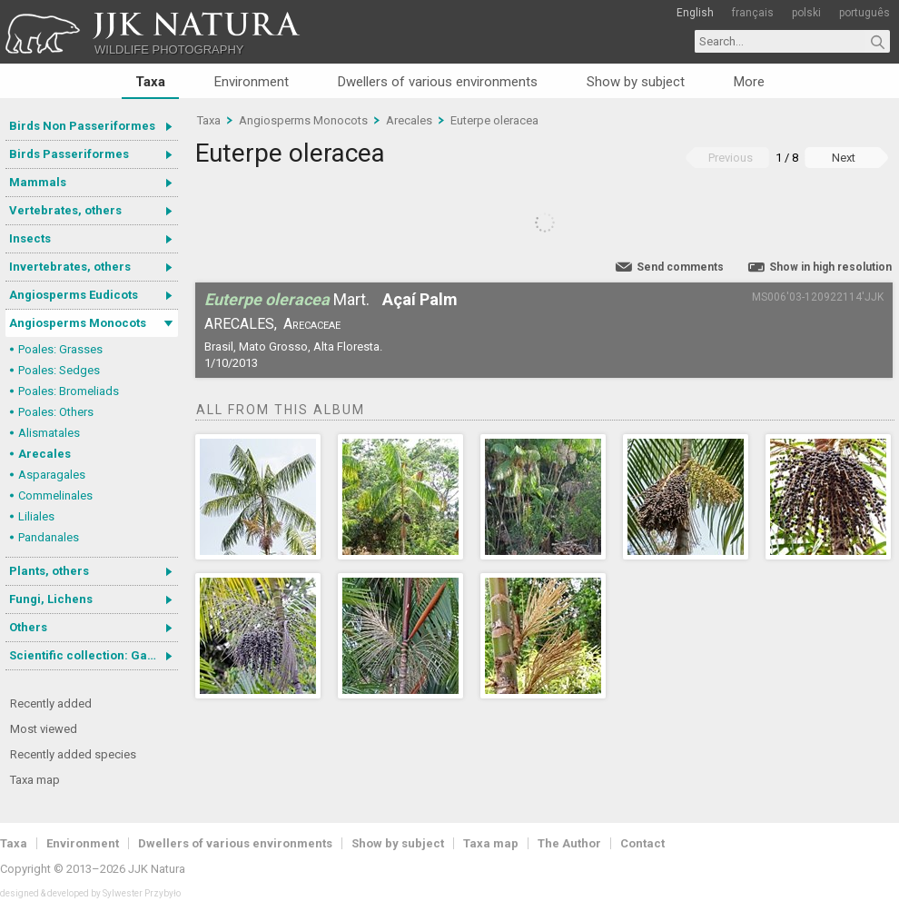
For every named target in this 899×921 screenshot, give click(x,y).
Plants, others (49, 571)
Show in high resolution (830, 267)
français (753, 12)
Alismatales (49, 433)
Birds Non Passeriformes (82, 126)
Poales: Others (56, 412)
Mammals (37, 182)
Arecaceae (312, 323)
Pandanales (48, 537)
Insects (30, 238)
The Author (569, 843)
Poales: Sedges (59, 370)
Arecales (44, 453)
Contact (642, 843)
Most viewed (43, 729)
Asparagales (51, 474)
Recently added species (73, 754)
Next (843, 157)
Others (28, 627)
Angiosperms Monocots (77, 323)
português (864, 12)
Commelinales (55, 495)
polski (806, 12)
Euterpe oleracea (494, 120)
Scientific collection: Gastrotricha (93, 655)
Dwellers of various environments (438, 82)
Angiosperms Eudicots (73, 295)
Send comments (680, 267)
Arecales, (240, 323)
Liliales (36, 516)
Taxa (150, 82)
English (695, 12)
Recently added (51, 703)
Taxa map (35, 780)
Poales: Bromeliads (68, 391)
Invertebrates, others (70, 266)
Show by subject (636, 82)
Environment (251, 82)
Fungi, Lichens (51, 599)
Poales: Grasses (60, 349)
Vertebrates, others (65, 210)
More (749, 82)
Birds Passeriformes (69, 154)
